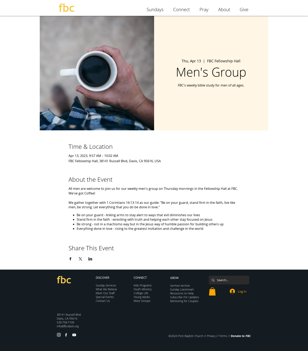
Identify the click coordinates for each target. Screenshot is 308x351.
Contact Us (103, 301)
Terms (223, 336)
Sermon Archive (180, 285)
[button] (212, 291)
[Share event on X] (80, 258)
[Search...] (229, 280)
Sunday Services (106, 285)
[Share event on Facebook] (70, 258)
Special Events (105, 297)
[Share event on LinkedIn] (90, 258)
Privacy (211, 336)
